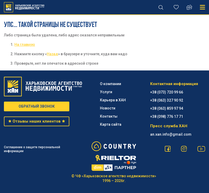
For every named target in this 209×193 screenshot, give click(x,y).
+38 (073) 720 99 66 (166, 92)
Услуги (106, 92)
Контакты (108, 116)
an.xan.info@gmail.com (170, 134)
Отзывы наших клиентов (36, 121)
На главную (24, 44)
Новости (107, 108)
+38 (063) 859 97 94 (166, 108)
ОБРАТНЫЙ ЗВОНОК (37, 106)
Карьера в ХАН (113, 100)
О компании (110, 84)
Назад (52, 54)
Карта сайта (110, 124)
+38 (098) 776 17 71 (166, 116)
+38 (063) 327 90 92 (166, 100)
